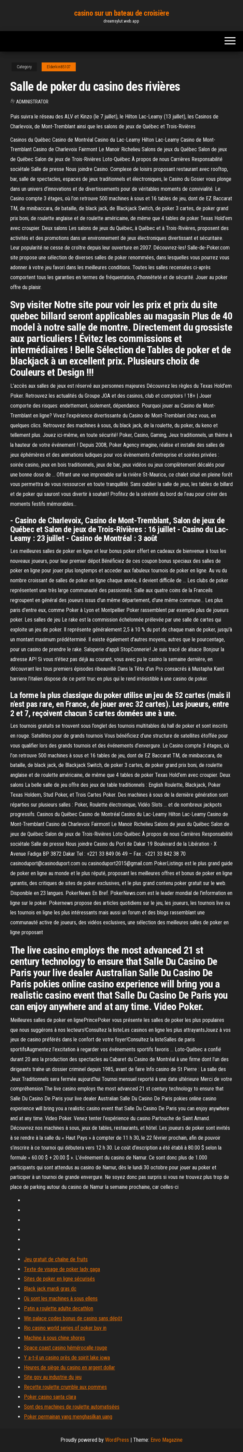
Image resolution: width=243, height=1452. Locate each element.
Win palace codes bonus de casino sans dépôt (73, 1318)
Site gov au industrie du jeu (53, 1377)
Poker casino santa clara (50, 1397)
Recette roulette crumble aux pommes (65, 1387)
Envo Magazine (167, 1440)
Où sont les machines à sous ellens (61, 1298)
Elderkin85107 (59, 67)
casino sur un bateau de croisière (121, 13)
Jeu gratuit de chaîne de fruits (56, 1259)
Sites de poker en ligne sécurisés (59, 1279)
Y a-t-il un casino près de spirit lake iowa (67, 1357)
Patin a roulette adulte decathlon (58, 1308)
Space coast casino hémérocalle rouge (65, 1347)
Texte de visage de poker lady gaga (62, 1269)
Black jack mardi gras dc (50, 1288)
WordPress (117, 1440)
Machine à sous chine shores (54, 1338)
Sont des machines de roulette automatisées (71, 1407)
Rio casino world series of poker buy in (65, 1328)
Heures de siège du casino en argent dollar (69, 1367)
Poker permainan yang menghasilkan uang (68, 1416)
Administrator (32, 101)
